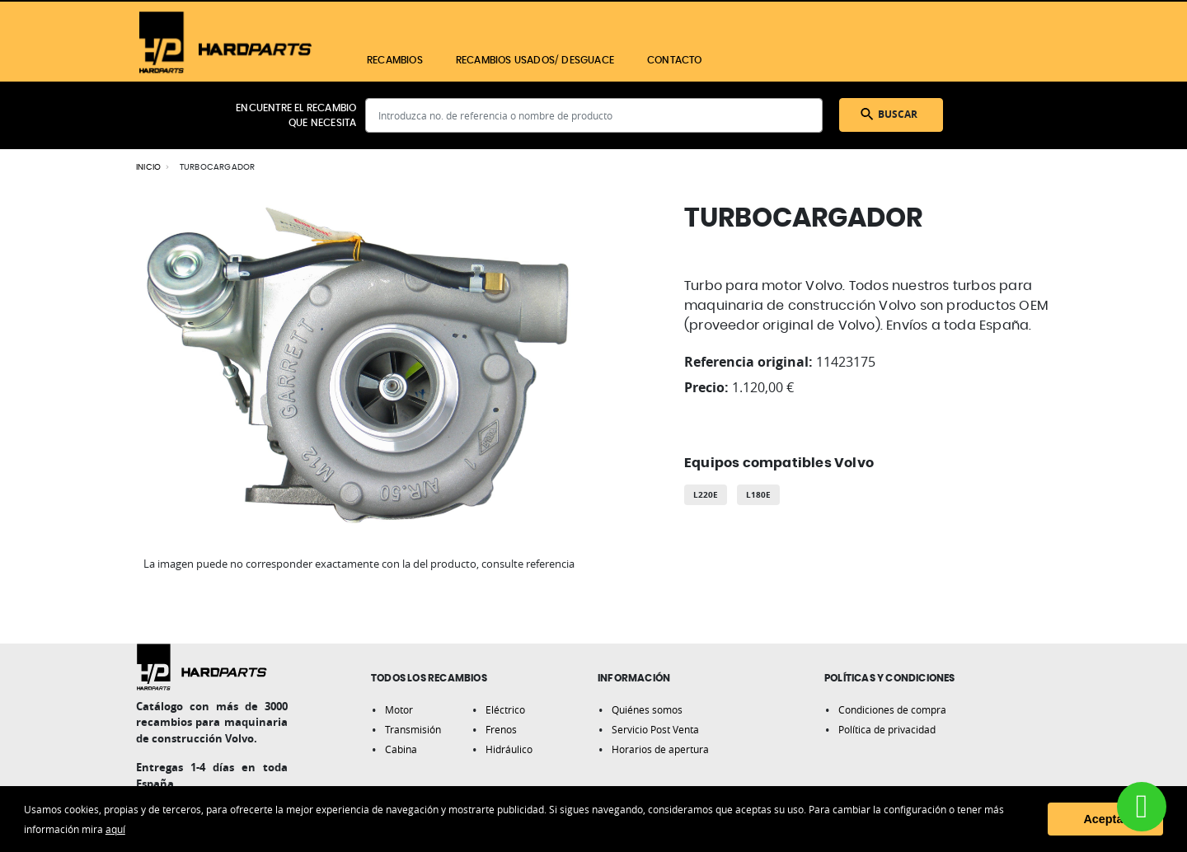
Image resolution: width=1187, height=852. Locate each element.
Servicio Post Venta (655, 729)
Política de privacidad (887, 729)
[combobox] (594, 115)
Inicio (148, 167)
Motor (399, 709)
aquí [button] (115, 829)
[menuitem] (394, 60)
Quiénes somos (647, 709)
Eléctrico (505, 709)
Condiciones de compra (892, 709)
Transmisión (413, 729)
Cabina (401, 749)
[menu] (632, 60)
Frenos (501, 729)
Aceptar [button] (1105, 819)
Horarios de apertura (660, 749)
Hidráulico (509, 749)
